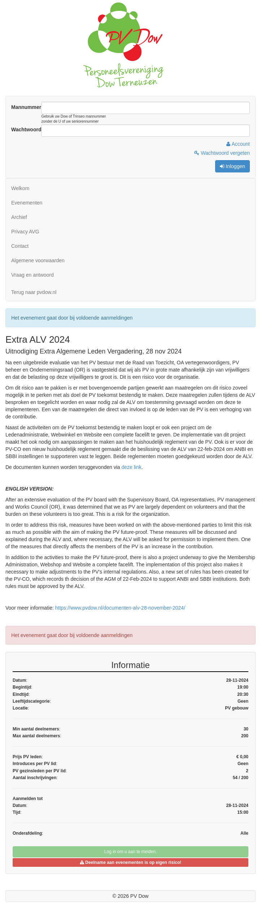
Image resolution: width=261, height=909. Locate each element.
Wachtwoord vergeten (222, 153)
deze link (131, 467)
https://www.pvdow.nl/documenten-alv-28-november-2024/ (120, 608)
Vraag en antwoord (32, 275)
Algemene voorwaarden (38, 260)
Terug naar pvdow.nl (33, 292)
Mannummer (26, 107)
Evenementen (26, 203)
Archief (19, 217)
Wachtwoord (26, 129)
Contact (20, 246)
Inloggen (232, 166)
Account (238, 144)
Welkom (20, 188)
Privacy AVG (25, 231)
